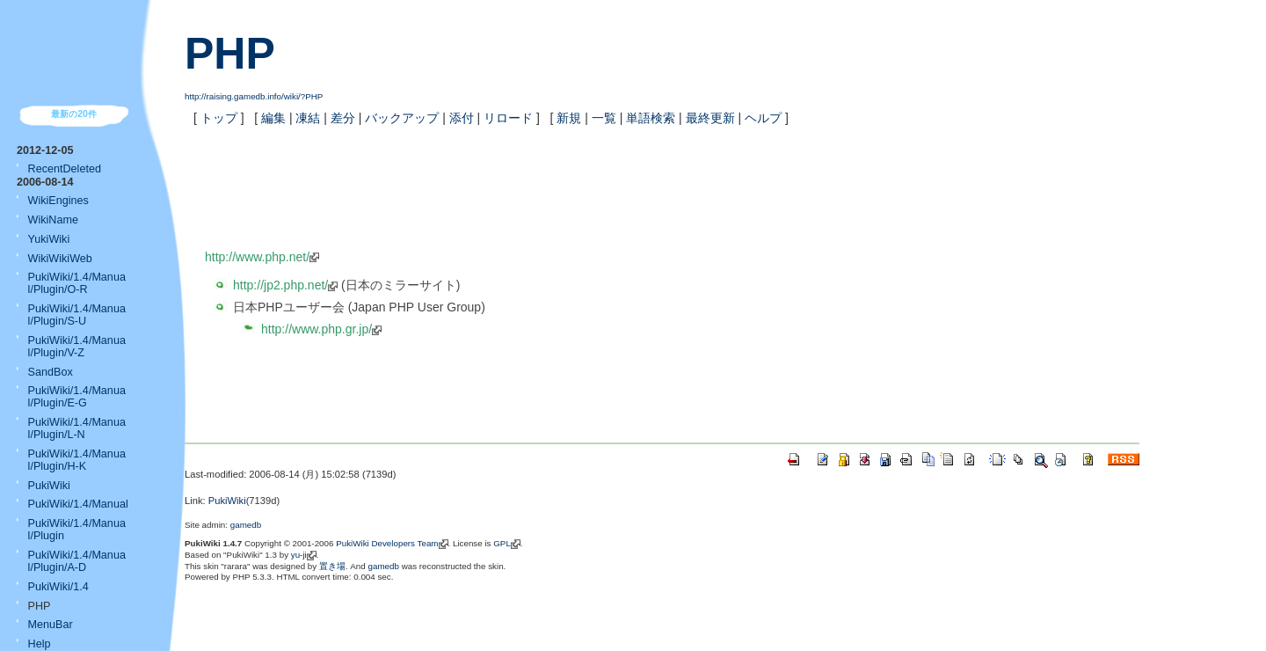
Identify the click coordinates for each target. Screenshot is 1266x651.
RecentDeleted (64, 169)
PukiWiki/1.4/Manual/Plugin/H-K (77, 460)
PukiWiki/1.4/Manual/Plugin (77, 529)
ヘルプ (763, 118)
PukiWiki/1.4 (58, 587)
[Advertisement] (410, 388)
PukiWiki (49, 485)
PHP (230, 53)
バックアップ (402, 118)
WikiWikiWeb (60, 258)
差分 (343, 118)
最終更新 (710, 118)
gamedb (245, 525)
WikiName (53, 220)
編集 (273, 118)
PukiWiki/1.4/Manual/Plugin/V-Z (77, 346)
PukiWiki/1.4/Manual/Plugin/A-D (77, 561)
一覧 (604, 118)
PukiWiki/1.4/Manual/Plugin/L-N (77, 428)
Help (39, 644)
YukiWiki (49, 239)
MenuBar (50, 624)
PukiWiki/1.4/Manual (78, 504)
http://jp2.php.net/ (280, 285)
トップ (218, 118)
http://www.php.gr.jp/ (316, 329)
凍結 (307, 118)
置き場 (332, 566)
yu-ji (299, 555)
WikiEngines (58, 200)
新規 (569, 118)
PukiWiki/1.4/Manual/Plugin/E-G (77, 396)
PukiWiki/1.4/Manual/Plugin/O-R (77, 283)
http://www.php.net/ (257, 257)
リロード (508, 118)
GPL (502, 543)
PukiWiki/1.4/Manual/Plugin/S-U (77, 315)
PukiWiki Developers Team (387, 543)
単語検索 (650, 118)
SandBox (50, 372)
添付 (461, 118)
